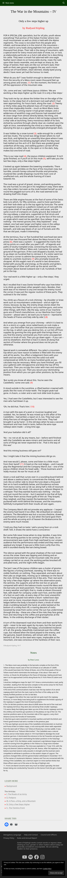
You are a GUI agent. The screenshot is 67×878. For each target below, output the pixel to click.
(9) (31, 382)
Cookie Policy (47, 869)
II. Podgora (11, 797)
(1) (29, 82)
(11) (22, 464)
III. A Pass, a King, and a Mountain (21, 801)
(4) (25, 156)
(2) (53, 103)
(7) (33, 259)
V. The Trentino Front (15, 808)
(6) (11, 241)
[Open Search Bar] (63, 3)
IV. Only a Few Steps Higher (18, 804)
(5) (44, 158)
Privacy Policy (8, 838)
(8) (46, 317)
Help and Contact (31, 835)
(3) (35, 133)
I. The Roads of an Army (16, 794)
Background (11, 786)
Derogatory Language (12, 835)
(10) (32, 406)
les (14, 791)
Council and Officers (49, 835)
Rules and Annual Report (27, 838)
